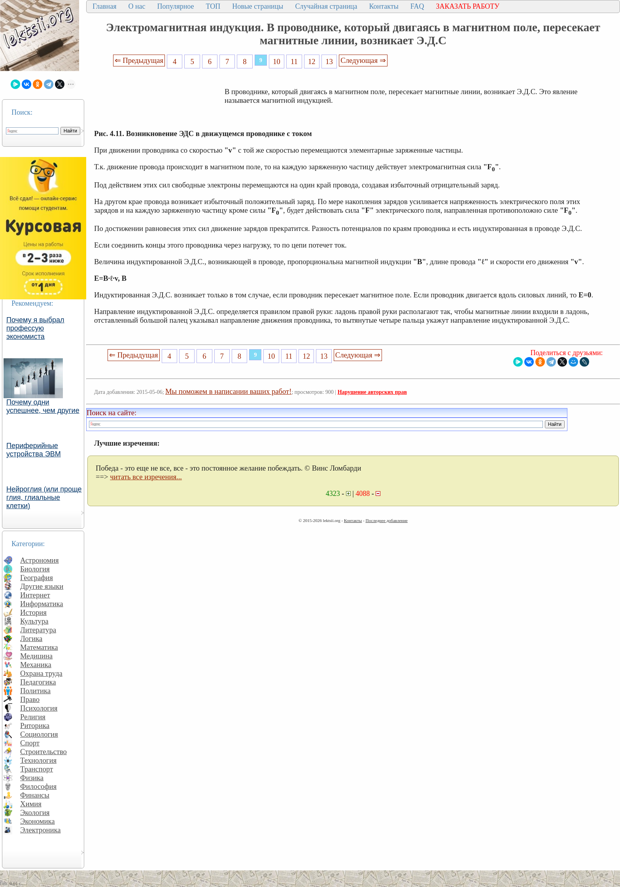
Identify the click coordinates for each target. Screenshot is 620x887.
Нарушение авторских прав (372, 392)
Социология (39, 734)
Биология (35, 569)
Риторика (34, 725)
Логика (31, 638)
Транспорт (36, 769)
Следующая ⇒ (363, 60)
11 (294, 61)
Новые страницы (257, 6)
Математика (39, 647)
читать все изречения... (146, 477)
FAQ (417, 6)
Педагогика (38, 682)
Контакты (383, 6)
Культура (34, 621)
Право (30, 699)
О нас (136, 6)
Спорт (30, 743)
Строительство (43, 751)
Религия (32, 717)
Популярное (175, 6)
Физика (31, 778)
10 (276, 61)
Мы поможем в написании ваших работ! (228, 391)
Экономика (37, 821)
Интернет (35, 595)
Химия (31, 804)
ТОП (213, 6)
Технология (38, 760)
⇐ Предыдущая (139, 60)
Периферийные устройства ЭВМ (33, 450)
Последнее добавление (386, 520)
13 (329, 61)
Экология (34, 812)
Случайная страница (326, 6)
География (36, 577)
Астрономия (39, 560)
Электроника (40, 830)
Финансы (34, 795)
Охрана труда (41, 673)
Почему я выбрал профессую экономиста (35, 328)
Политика (35, 691)
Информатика (41, 604)
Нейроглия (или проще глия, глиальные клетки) (44, 497)
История (33, 612)
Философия (38, 786)
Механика (35, 664)
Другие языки (41, 586)
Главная (104, 6)
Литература (38, 630)
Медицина (36, 656)
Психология (38, 708)
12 (312, 61)
